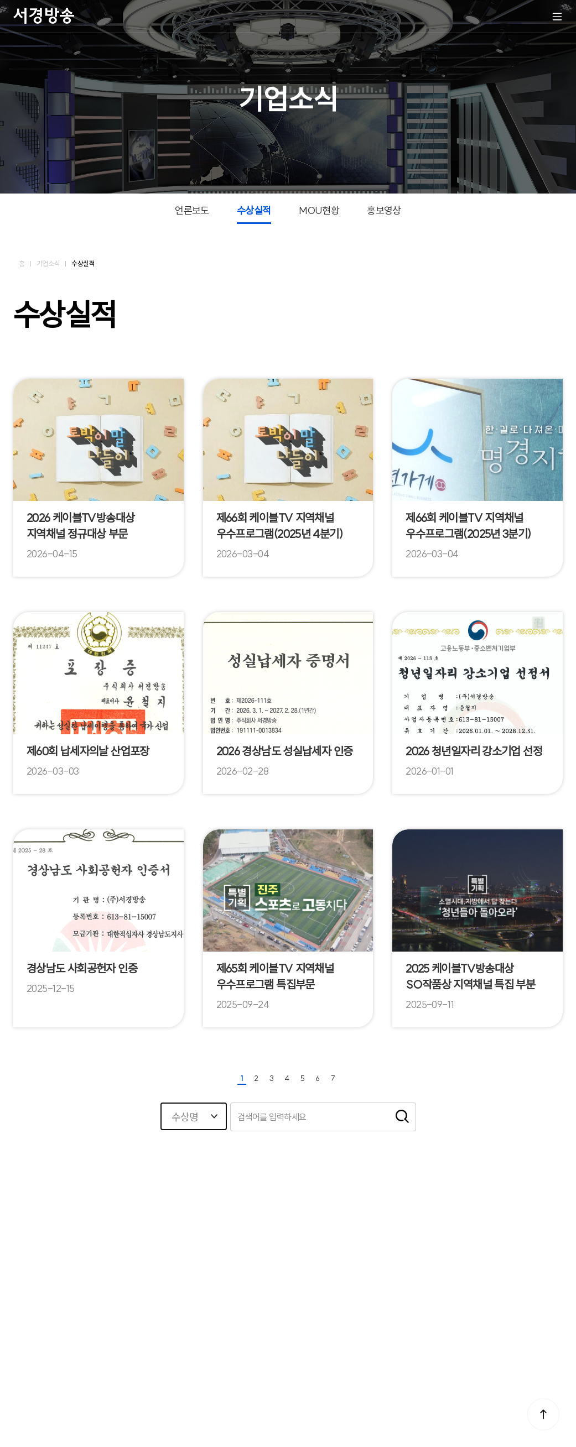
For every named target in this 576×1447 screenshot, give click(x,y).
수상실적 (254, 210)
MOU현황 (319, 210)
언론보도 (192, 210)
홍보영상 (384, 210)
